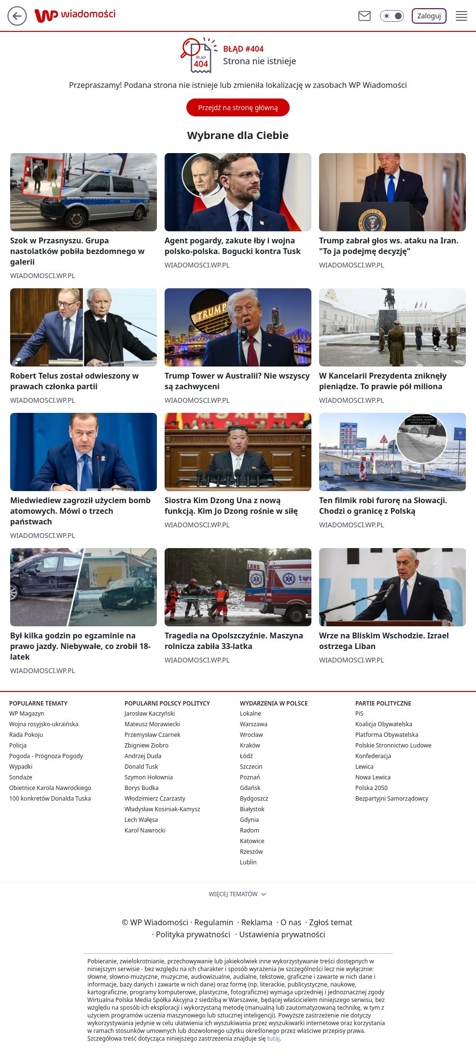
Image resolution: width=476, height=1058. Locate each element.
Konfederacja (373, 756)
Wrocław (251, 735)
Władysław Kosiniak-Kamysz (162, 809)
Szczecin (251, 766)
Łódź (246, 756)
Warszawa (253, 724)
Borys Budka (142, 788)
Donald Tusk (141, 766)
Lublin (248, 862)
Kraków (250, 745)
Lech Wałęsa (141, 820)
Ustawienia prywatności (280, 934)
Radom (249, 830)
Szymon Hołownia (149, 777)
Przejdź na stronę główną (238, 107)
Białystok (252, 809)
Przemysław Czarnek (153, 735)
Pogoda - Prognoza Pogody (46, 756)
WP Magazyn (26, 713)
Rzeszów (251, 851)
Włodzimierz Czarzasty (155, 798)
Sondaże (20, 777)
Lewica (364, 766)
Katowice (252, 841)
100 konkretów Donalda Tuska (50, 798)
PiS (359, 713)
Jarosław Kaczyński (150, 713)
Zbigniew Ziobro (146, 745)
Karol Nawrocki (145, 830)
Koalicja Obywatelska (383, 724)
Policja (18, 745)
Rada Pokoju (26, 735)
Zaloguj (429, 15)
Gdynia (249, 820)
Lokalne (250, 713)
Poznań (250, 777)
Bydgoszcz (254, 798)
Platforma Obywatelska (387, 735)
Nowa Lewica (373, 777)
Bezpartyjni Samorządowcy (391, 798)
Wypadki (20, 766)
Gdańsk (250, 788)
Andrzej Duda (143, 756)
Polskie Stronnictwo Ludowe (393, 745)
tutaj (273, 1038)
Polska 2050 (371, 788)
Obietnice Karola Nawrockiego (50, 788)
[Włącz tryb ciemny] (392, 16)
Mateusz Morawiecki (152, 724)
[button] (461, 16)
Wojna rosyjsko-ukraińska (43, 724)
